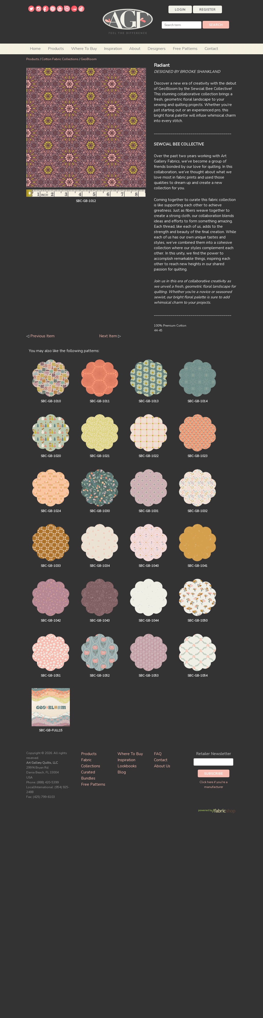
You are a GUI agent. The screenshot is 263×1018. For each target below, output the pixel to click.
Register (207, 10)
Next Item (108, 336)
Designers (157, 48)
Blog (121, 772)
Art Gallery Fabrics (127, 20)
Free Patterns (185, 48)
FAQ (158, 753)
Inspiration (113, 48)
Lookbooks (127, 766)
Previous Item (42, 336)
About (134, 48)
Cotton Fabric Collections (60, 59)
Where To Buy (130, 753)
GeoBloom (89, 59)
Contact (211, 48)
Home (35, 48)
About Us (162, 766)
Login (180, 10)
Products (32, 59)
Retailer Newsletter (213, 753)
